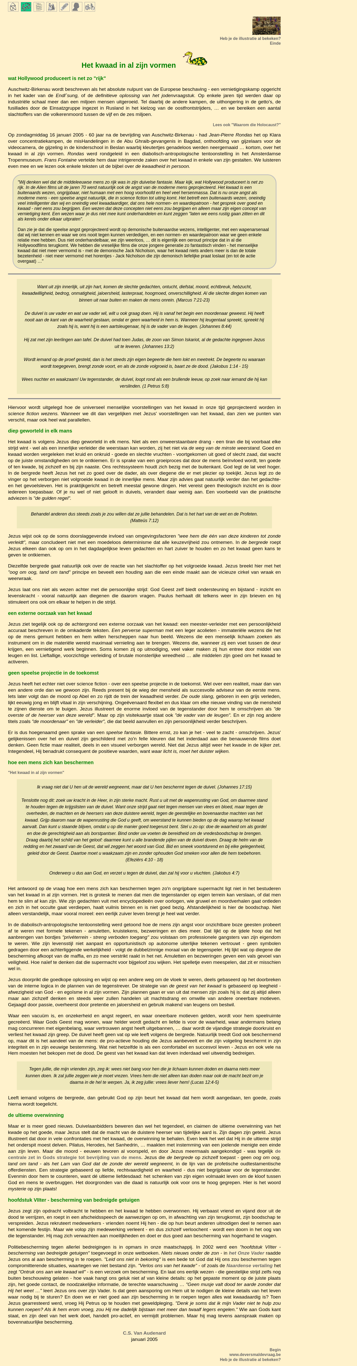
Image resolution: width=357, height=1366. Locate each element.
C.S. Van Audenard (144, 1333)
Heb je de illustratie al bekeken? (250, 1359)
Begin (275, 1350)
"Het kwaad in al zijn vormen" (36, 772)
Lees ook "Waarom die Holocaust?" (247, 125)
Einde (275, 43)
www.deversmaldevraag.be (255, 1354)
